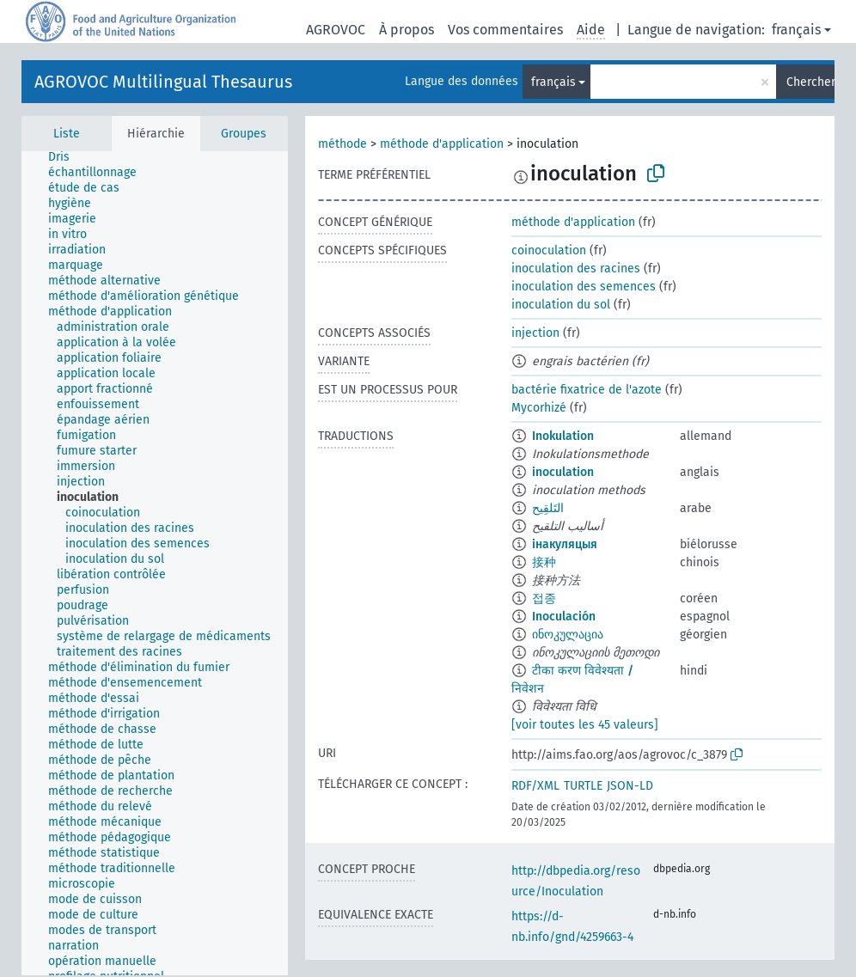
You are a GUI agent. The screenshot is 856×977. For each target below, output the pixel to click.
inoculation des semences (583, 286)
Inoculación (564, 616)
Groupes (243, 133)
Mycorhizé (538, 407)
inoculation (563, 472)
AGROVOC (335, 29)
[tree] (154, 563)
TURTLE (583, 786)
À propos (406, 29)
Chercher (810, 82)
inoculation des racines (575, 268)
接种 (544, 562)
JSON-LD (630, 786)
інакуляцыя (564, 544)
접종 (544, 598)
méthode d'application (442, 144)
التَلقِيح (548, 508)
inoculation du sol (560, 304)
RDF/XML (535, 786)
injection (535, 333)
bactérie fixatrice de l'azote (586, 389)
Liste (66, 133)
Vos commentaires (505, 29)
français (796, 29)
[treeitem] (66, 157)
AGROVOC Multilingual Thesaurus (163, 81)
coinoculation (548, 250)
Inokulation (563, 436)
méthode (342, 144)
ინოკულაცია (567, 634)
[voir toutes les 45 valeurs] (584, 724)
